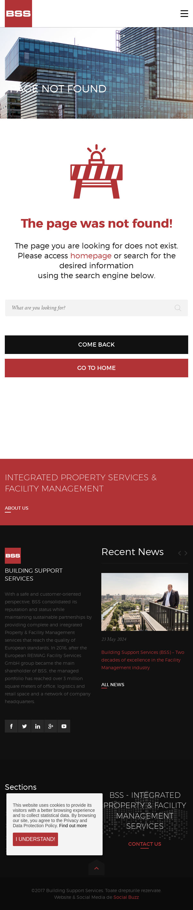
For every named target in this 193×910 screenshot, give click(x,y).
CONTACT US (144, 844)
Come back (96, 344)
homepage (91, 255)
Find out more (73, 825)
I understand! (35, 839)
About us (17, 508)
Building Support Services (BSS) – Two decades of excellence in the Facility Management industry (142, 659)
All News (112, 684)
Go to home (96, 368)
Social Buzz (126, 897)
